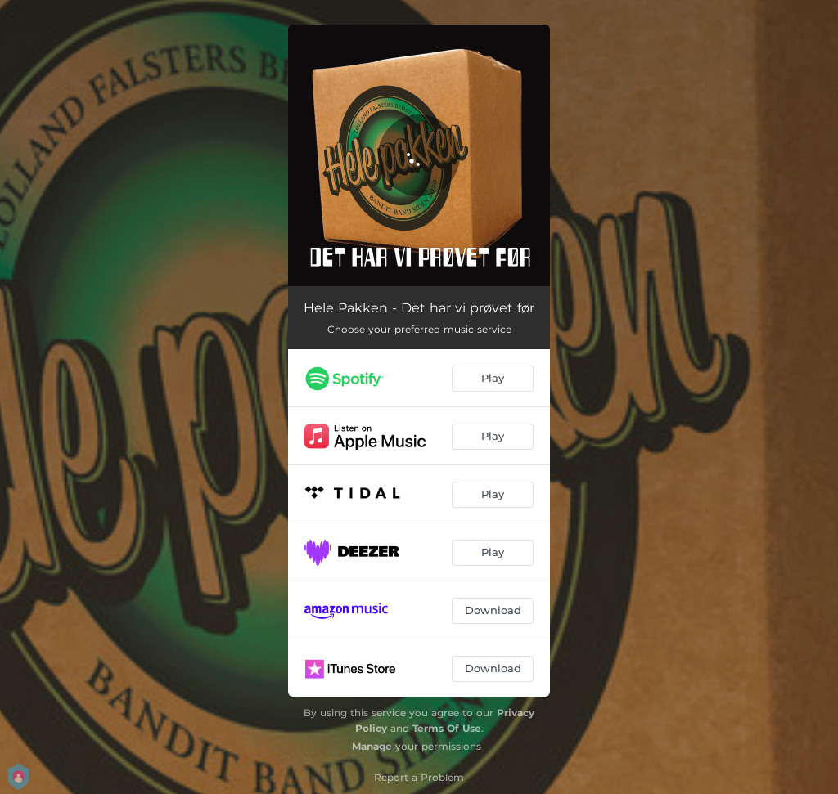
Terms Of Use (446, 728)
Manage (372, 746)
